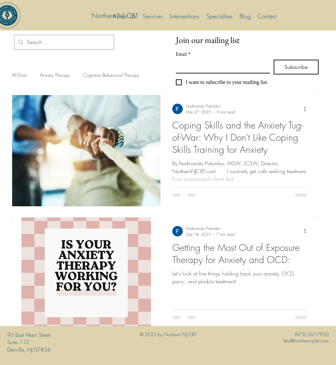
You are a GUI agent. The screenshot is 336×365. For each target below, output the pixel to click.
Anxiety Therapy (55, 75)
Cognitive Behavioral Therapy (111, 75)
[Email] (221, 66)
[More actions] (307, 109)
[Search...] (63, 42)
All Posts (19, 75)
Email (183, 54)
